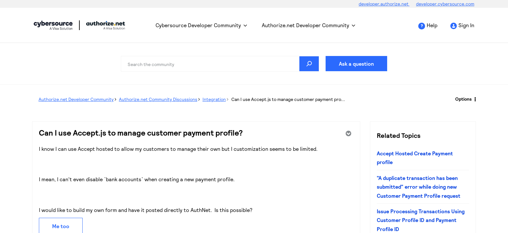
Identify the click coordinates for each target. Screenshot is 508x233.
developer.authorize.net (384, 3)
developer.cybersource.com (445, 3)
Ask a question (356, 64)
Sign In (466, 25)
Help (432, 25)
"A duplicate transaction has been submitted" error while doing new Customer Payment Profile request (418, 187)
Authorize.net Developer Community (305, 25)
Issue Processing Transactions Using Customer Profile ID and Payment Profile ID (421, 220)
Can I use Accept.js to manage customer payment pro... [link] (288, 99)
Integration (214, 99)
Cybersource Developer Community (53, 25)
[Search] (220, 64)
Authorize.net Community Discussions (158, 99)
